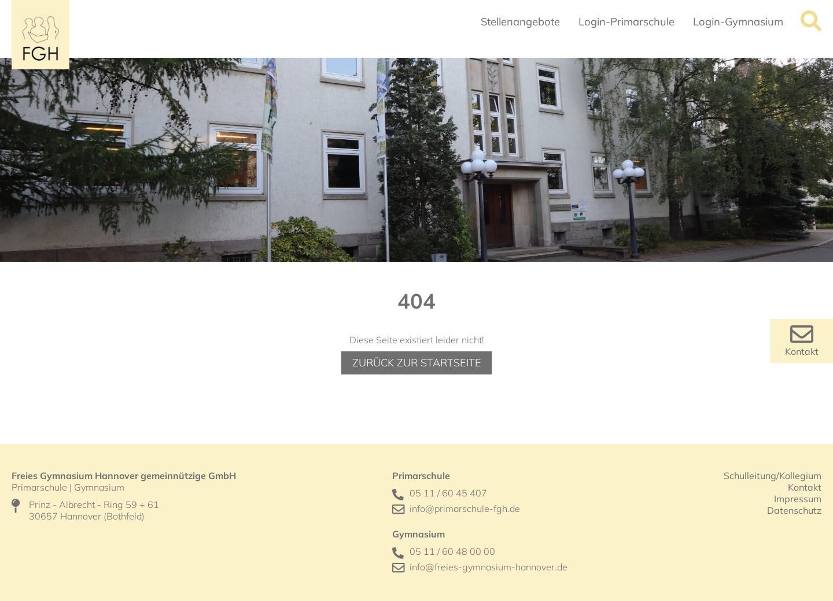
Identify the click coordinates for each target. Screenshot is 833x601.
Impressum (797, 498)
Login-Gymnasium (738, 21)
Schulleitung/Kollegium (772, 475)
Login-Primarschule (626, 21)
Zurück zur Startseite (416, 362)
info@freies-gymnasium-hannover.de (488, 567)
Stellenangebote (520, 21)
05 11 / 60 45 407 (448, 493)
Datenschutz (794, 510)
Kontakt (802, 351)
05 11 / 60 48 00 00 (452, 551)
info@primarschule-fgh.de (465, 508)
